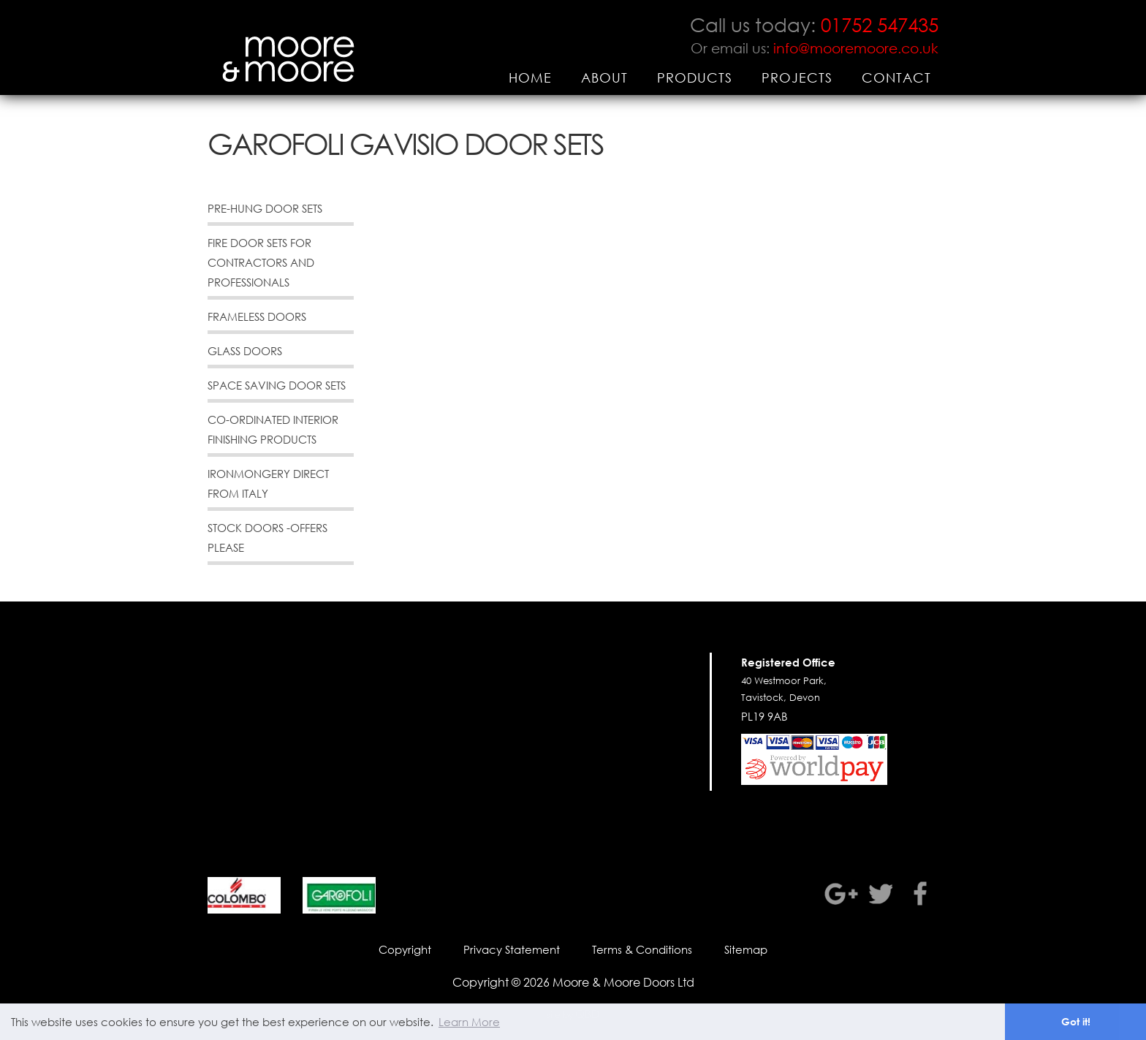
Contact (896, 77)
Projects (797, 77)
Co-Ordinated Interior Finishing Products (273, 429)
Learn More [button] (469, 1021)
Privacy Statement (511, 949)
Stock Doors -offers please (267, 537)
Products (694, 77)
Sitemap (745, 949)
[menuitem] (530, 77)
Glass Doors (245, 350)
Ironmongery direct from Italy (268, 483)
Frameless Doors (257, 316)
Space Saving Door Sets (277, 385)
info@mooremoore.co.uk (855, 47)
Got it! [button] (1075, 1021)
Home (530, 77)
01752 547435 (879, 24)
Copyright (405, 949)
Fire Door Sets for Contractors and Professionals (261, 262)
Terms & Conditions (642, 949)
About (604, 77)
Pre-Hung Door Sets (265, 208)
